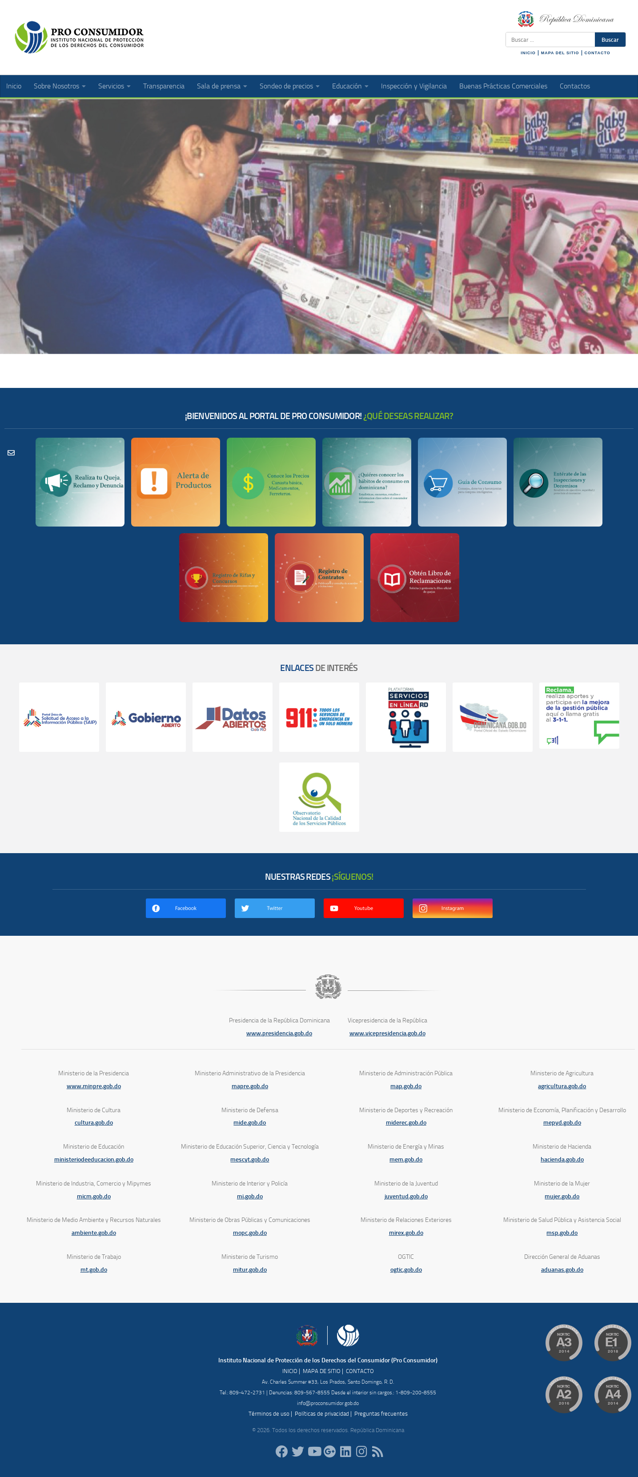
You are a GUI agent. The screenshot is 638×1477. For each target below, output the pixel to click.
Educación (347, 86)
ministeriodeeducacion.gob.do (93, 1159)
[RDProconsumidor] (314, 1451)
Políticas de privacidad (322, 1413)
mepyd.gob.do (562, 1122)
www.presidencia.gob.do (279, 1033)
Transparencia (164, 86)
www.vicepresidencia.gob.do (387, 1033)
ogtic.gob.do (406, 1269)
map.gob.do (405, 1086)
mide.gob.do (249, 1122)
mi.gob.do (250, 1196)
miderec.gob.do (406, 1122)
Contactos (575, 86)
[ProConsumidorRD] (282, 1451)
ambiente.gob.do (94, 1233)
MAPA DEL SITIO (560, 53)
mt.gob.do (93, 1269)
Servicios (111, 86)
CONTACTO (597, 53)
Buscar (610, 39)
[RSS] (378, 1451)
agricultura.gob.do (562, 1086)
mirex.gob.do (406, 1233)
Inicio (13, 86)
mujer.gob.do (562, 1196)
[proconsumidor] (346, 1451)
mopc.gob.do (250, 1233)
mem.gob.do (405, 1159)
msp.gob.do (562, 1233)
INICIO (528, 53)
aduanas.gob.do (562, 1269)
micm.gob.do (94, 1196)
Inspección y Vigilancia (414, 86)
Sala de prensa (219, 86)
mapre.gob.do (250, 1086)
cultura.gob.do (94, 1122)
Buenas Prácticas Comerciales (503, 86)
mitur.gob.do (250, 1269)
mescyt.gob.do (249, 1159)
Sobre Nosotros (56, 86)
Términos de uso (269, 1413)
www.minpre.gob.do (94, 1086)
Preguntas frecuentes (381, 1413)
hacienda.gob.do (562, 1159)
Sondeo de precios (286, 86)
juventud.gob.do (406, 1196)
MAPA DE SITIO (322, 1371)
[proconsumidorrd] (298, 1451)
